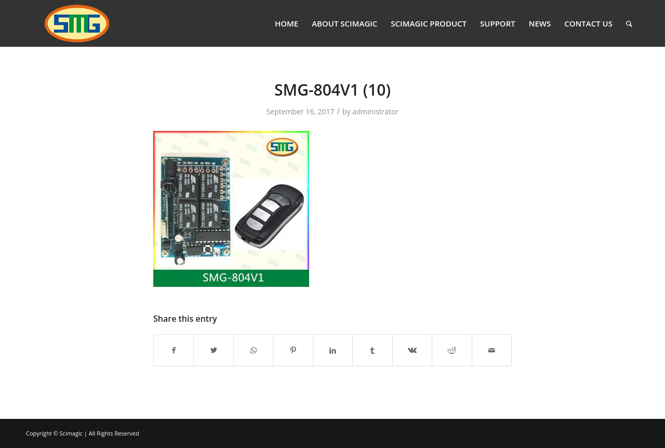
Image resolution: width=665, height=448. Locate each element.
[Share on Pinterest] (292, 350)
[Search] (629, 23)
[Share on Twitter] (213, 350)
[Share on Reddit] (451, 350)
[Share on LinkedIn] (332, 350)
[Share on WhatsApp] (253, 350)
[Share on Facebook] (173, 350)
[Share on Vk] (412, 350)
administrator (375, 111)
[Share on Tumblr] (372, 350)
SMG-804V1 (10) (332, 89)
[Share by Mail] (492, 350)
